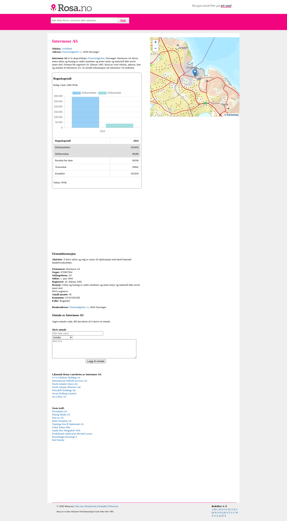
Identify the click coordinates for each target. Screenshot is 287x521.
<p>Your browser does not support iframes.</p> (82, 394)
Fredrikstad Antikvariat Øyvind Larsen (72, 437)
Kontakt (102, 509)
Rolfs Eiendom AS (62, 424)
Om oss (79, 509)
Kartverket (233, 115)
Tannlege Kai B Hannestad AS (68, 427)
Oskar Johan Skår (61, 430)
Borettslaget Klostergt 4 (64, 440)
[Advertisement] (97, 219)
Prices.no (113, 509)
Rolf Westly (58, 443)
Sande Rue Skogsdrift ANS (66, 434)
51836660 (67, 48)
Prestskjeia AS (59, 414)
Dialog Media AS (61, 418)
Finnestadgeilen (96, 58)
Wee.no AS (58, 421)
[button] (194, 73)
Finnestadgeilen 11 (72, 51)
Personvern (91, 509)
